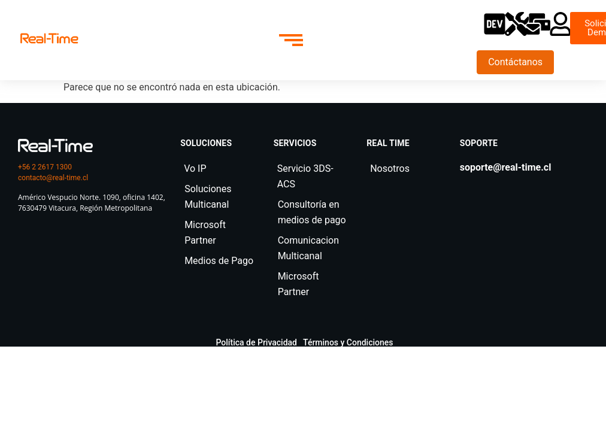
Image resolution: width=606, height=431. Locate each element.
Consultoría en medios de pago (312, 212)
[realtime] (49, 38)
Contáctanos (515, 62)
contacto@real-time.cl (53, 178)
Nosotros (390, 168)
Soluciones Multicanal (207, 196)
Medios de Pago (218, 260)
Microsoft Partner (205, 232)
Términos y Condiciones (348, 342)
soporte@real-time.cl (506, 167)
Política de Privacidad (257, 342)
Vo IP (195, 168)
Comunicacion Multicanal (308, 248)
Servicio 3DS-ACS (305, 176)
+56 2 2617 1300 (45, 167)
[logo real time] (55, 145)
